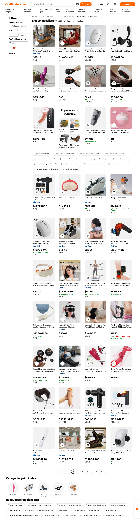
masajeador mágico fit (42, 164)
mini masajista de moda (112, 516)
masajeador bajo (14, 510)
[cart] (108, 4)
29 (101, 471)
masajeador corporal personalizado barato (23, 516)
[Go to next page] (106, 471)
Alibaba (34, 16)
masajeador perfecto (120, 159)
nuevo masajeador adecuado (64, 154)
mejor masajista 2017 (50, 516)
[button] (77, 4)
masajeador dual (81, 159)
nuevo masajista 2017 (118, 505)
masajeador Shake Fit (70, 169)
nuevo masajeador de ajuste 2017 (46, 169)
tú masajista (63, 510)
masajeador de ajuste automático (68, 505)
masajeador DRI (69, 516)
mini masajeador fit (41, 154)
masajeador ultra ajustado (94, 164)
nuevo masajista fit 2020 (89, 516)
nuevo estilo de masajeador (118, 164)
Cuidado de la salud (48, 16)
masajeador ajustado (42, 159)
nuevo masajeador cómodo (96, 505)
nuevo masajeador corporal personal (86, 510)
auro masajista (110, 510)
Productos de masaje (66, 16)
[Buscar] (86, 4)
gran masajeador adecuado (114, 154)
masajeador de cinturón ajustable (67, 164)
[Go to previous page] (59, 471)
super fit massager (100, 159)
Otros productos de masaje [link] (87, 16)
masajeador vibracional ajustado (40, 505)
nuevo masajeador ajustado (89, 154)
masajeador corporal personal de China (39, 510)
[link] (137, 503)
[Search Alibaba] (53, 4)
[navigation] (17, 244)
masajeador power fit (62, 159)
